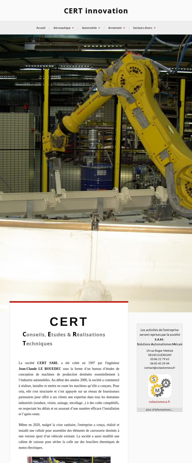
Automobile (89, 27)
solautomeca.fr (159, 402)
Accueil (40, 27)
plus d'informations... (159, 409)
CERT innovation (96, 10)
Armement (115, 27)
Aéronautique (61, 27)
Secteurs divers (142, 27)
